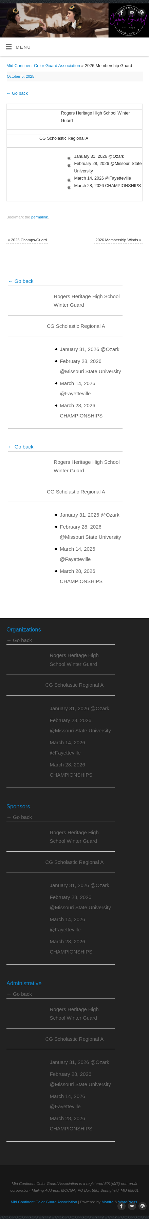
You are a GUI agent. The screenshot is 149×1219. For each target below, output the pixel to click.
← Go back (17, 93)
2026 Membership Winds (118, 240)
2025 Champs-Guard (27, 240)
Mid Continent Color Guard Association (43, 65)
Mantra (107, 1202)
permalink (39, 217)
